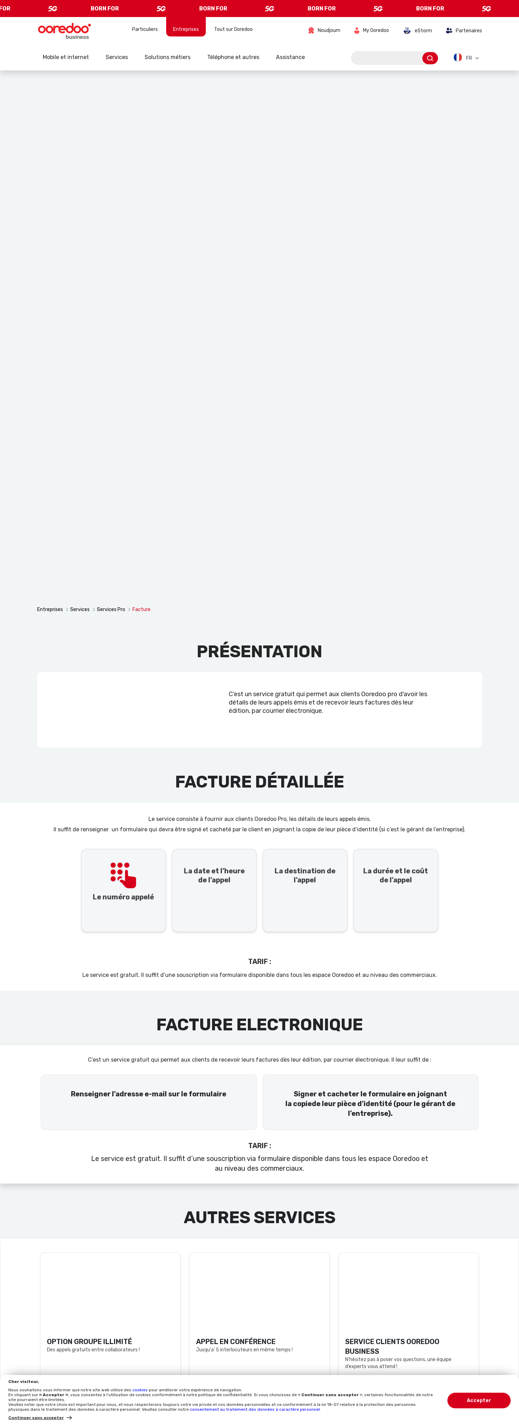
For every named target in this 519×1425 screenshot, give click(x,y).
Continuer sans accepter (36, 1417)
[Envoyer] (430, 58)
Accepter (479, 1400)
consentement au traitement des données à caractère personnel (255, 1409)
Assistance (290, 57)
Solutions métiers (167, 57)
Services (117, 57)
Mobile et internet (66, 57)
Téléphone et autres (233, 57)
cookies (140, 1389)
